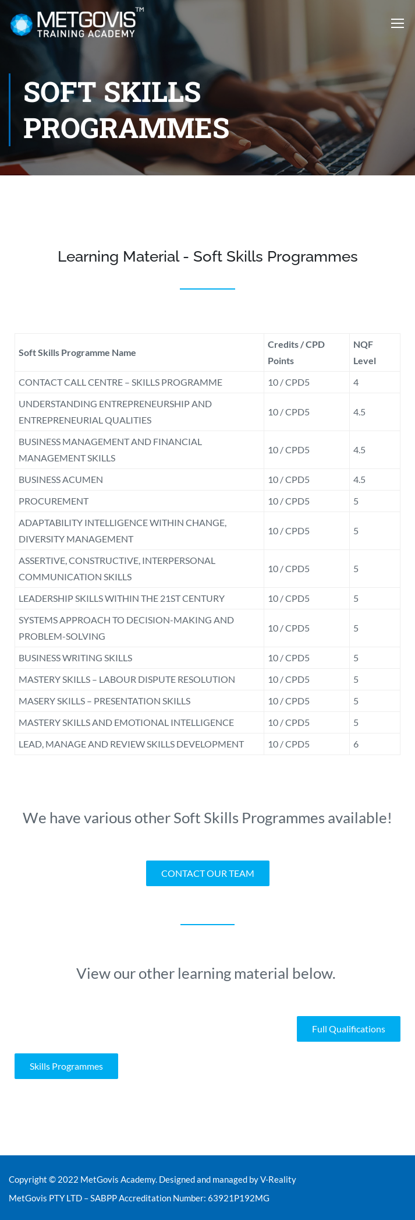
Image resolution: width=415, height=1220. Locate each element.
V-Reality (278, 1179)
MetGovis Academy (117, 1179)
